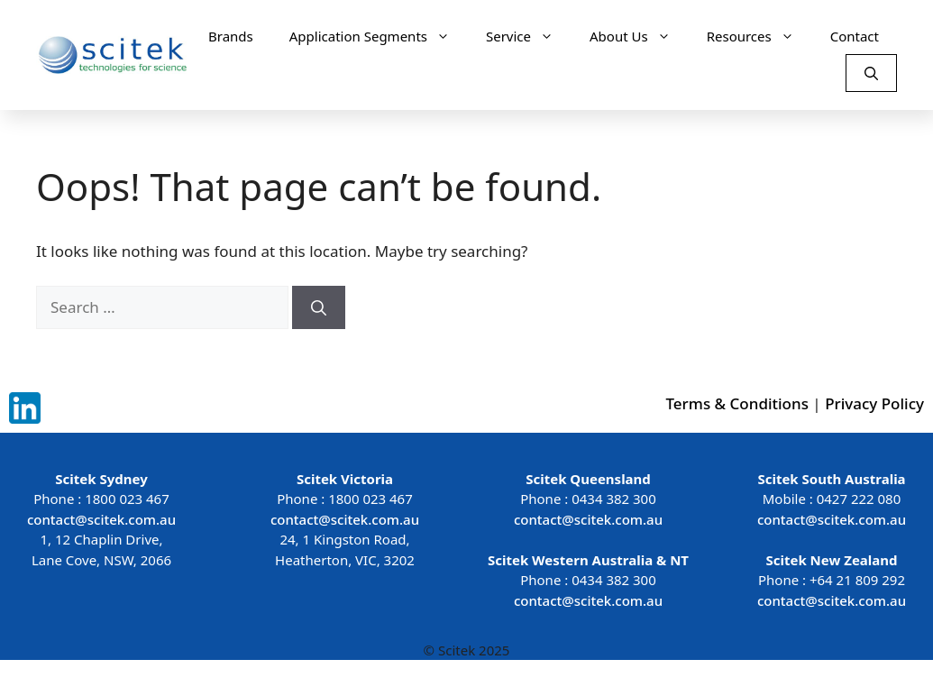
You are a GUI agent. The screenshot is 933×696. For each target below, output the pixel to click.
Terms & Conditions (737, 403)
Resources (759, 36)
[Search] (318, 307)
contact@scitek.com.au (101, 519)
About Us (639, 36)
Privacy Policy (874, 403)
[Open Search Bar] (871, 73)
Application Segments (378, 36)
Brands (230, 36)
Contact (854, 36)
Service (529, 36)
